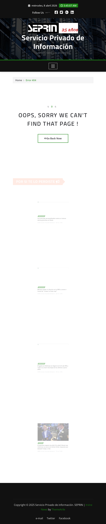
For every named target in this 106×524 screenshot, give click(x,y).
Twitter (51, 518)
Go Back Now (53, 138)
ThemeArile (58, 509)
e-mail (39, 518)
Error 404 (31, 80)
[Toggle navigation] (53, 66)
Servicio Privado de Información (53, 42)
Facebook (64, 518)
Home (18, 80)
